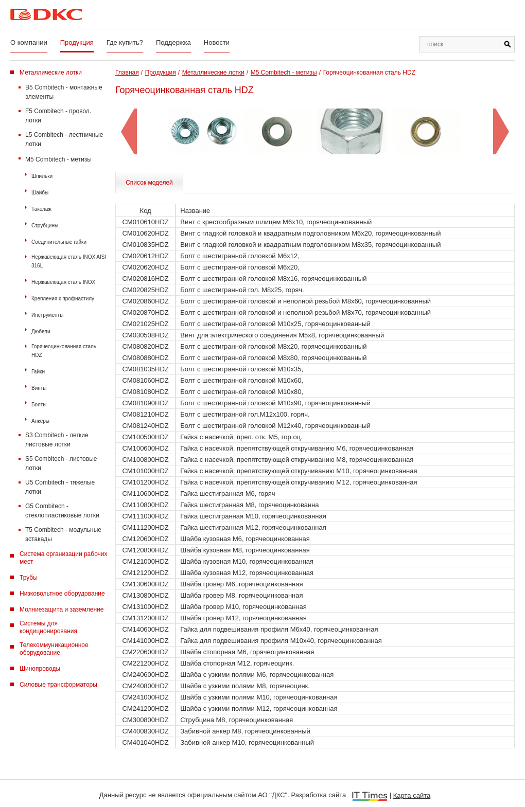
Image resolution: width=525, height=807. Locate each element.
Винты (39, 388)
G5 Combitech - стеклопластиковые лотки (62, 511)
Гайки (38, 371)
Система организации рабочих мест (64, 557)
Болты (39, 404)
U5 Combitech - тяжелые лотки (60, 487)
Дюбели (40, 331)
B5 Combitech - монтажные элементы (63, 92)
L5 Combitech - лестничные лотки (64, 139)
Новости (217, 42)
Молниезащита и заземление (61, 609)
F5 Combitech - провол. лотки (58, 115)
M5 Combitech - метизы (58, 159)
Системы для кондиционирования (48, 627)
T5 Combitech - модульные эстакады (63, 534)
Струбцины (44, 225)
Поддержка (173, 42)
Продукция (77, 42)
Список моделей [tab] (149, 182)
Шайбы (39, 192)
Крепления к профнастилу (62, 298)
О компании (28, 42)
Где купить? (125, 42)
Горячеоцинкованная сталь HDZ (63, 351)
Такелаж (41, 209)
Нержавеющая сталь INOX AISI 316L (68, 261)
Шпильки (41, 176)
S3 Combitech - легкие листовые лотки (57, 440)
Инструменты (47, 315)
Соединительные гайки (58, 242)
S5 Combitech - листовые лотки (61, 463)
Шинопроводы (40, 668)
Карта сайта (411, 795)
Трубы (29, 577)
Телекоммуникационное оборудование (54, 648)
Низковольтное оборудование (62, 593)
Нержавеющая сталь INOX (63, 282)
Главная (127, 72)
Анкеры (40, 421)
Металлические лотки (51, 72)
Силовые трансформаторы (58, 684)
